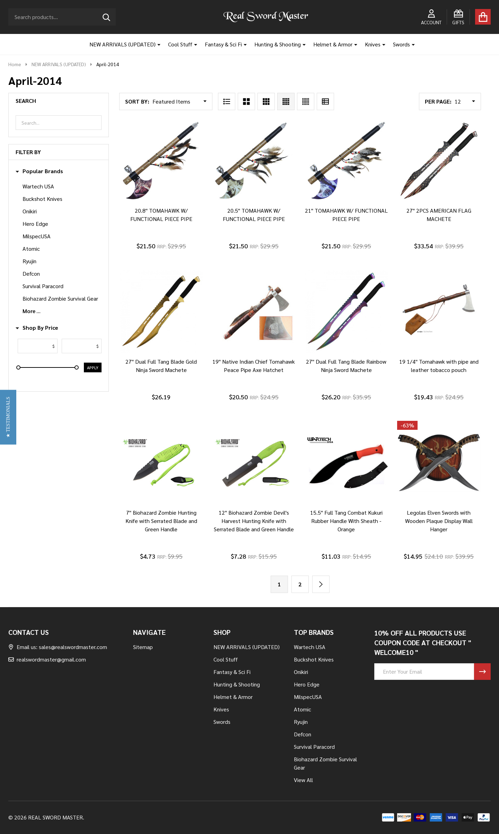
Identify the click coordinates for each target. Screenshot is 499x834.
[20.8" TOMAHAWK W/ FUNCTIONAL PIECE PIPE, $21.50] (161, 160)
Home (14, 64)
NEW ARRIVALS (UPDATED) (122, 44)
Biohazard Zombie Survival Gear (60, 298)
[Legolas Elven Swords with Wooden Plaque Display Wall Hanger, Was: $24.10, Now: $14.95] (439, 462)
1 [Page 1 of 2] (279, 584)
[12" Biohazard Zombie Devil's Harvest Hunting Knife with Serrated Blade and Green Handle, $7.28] (254, 462)
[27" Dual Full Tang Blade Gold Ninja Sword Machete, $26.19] (161, 311)
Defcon (31, 273)
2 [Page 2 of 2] (299, 584)
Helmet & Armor (332, 44)
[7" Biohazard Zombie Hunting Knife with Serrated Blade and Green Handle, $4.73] (161, 462)
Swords (401, 44)
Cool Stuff (180, 44)
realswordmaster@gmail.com (47, 659)
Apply (92, 367)
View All (303, 779)
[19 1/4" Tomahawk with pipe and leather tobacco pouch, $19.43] (439, 311)
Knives (372, 44)
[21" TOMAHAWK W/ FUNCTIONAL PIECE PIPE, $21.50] (346, 160)
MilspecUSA (37, 236)
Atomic (31, 248)
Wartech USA (38, 186)
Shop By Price (37, 327)
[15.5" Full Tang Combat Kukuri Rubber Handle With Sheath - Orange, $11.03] (346, 462)
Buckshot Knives (42, 198)
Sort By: (137, 101)
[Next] (321, 584)
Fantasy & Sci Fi (223, 44)
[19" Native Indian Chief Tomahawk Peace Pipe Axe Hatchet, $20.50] (254, 311)
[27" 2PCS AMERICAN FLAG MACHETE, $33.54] (439, 160)
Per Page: (438, 101)
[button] (8, 417)
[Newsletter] (482, 671)
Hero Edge (35, 223)
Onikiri (30, 211)
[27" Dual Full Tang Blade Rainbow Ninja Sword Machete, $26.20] (346, 311)
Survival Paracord (43, 286)
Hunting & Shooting (277, 44)
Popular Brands (39, 171)
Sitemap (143, 646)
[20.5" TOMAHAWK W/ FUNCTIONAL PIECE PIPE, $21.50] (254, 160)
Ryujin (29, 261)
